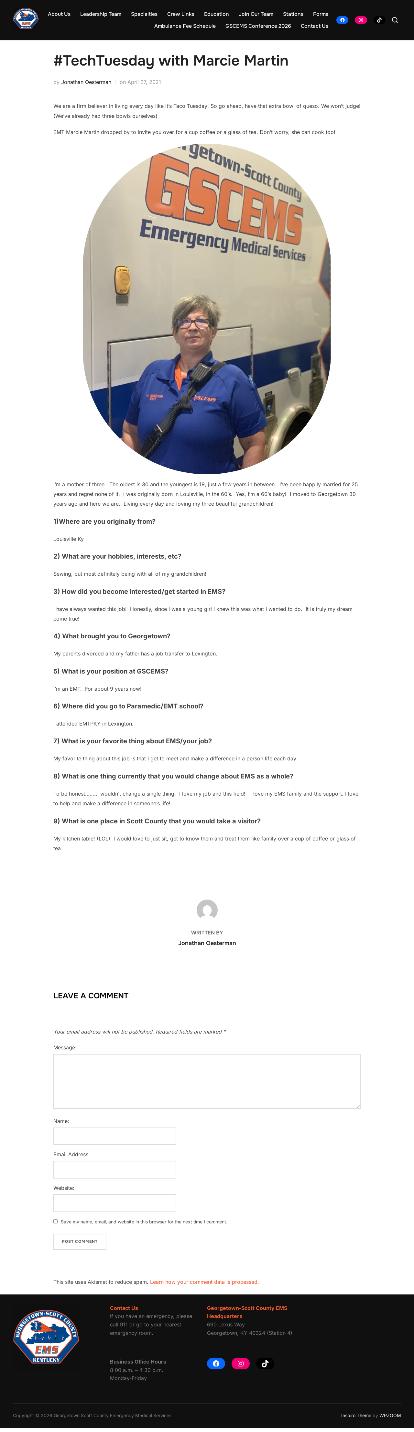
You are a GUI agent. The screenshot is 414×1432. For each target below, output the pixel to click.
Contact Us (314, 26)
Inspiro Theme (356, 1419)
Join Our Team (256, 14)
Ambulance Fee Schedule (185, 26)
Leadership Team (100, 14)
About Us (59, 14)
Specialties (144, 14)
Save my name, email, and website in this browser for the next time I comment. (144, 1226)
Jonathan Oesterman (86, 86)
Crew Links (180, 14)
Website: (63, 1192)
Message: (65, 1051)
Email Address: (71, 1159)
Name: (61, 1125)
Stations (293, 14)
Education (216, 14)
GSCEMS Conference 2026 (258, 26)
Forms (320, 14)
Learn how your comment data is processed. (204, 1286)
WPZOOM (390, 1419)
